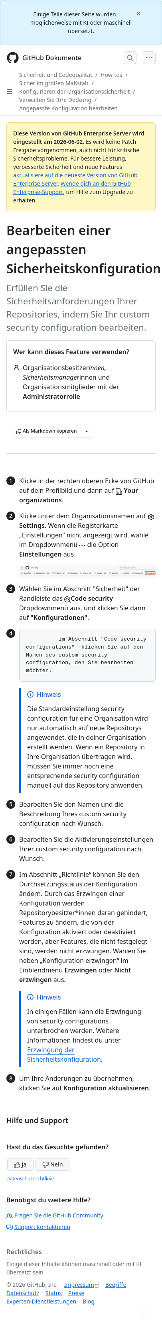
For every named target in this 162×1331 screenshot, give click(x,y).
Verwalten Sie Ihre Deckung (55, 100)
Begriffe (115, 1284)
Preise (76, 1293)
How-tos (111, 74)
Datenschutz (22, 1293)
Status (53, 1293)
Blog (89, 1301)
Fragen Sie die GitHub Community (54, 1215)
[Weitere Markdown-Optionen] (86, 431)
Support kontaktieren (38, 1227)
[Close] (139, 13)
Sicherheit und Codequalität (55, 74)
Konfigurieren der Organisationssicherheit (74, 91)
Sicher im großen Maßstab (54, 83)
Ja (20, 1164)
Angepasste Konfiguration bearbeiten (68, 108)
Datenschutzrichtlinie (30, 1178)
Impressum (79, 1284)
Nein (52, 1164)
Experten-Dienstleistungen (41, 1301)
